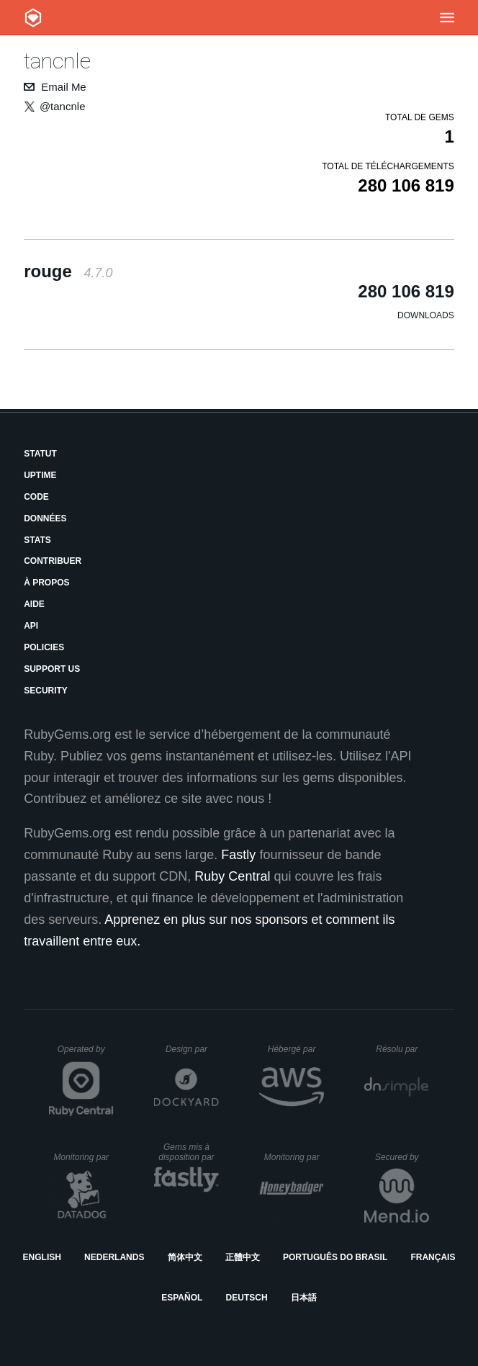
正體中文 (242, 1257)
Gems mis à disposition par (188, 1152)
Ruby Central (232, 876)
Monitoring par (83, 1157)
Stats (37, 540)
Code (36, 497)
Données (45, 518)
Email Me (63, 87)
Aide (34, 604)
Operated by (86, 1054)
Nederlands (114, 1257)
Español (181, 1298)
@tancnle (63, 106)
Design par (192, 1049)
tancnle (57, 60)
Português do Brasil (335, 1257)
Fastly (238, 855)
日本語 (304, 1298)
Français (432, 1257)
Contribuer (52, 561)
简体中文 (185, 1257)
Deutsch (247, 1298)
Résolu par (402, 1049)
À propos (46, 583)
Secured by (402, 1157)
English (42, 1257)
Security (46, 691)
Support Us (52, 669)
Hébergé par (296, 1049)
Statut (40, 454)
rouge (68, 271)
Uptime (40, 475)
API (31, 626)
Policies (44, 647)
